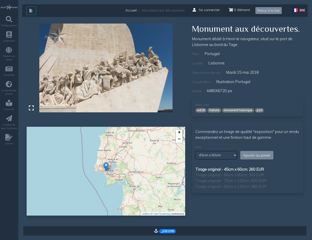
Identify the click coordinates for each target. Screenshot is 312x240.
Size (198, 147)
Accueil (131, 10)
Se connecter (206, 10)
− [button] (179, 139)
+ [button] (179, 132)
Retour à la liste (268, 10)
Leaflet (145, 213)
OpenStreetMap (162, 213)
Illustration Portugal (233, 81)
